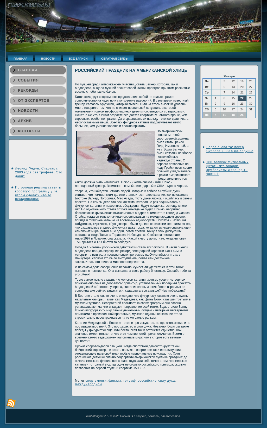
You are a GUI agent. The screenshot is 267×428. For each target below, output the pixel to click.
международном (88, 384)
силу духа (166, 380)
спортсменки (96, 380)
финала (115, 380)
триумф (129, 380)
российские (146, 380)
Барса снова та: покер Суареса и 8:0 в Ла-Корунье (229, 149)
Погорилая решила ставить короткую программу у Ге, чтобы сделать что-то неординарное (38, 193)
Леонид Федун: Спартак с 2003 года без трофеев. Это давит (38, 172)
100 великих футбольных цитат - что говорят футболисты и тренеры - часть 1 (227, 168)
